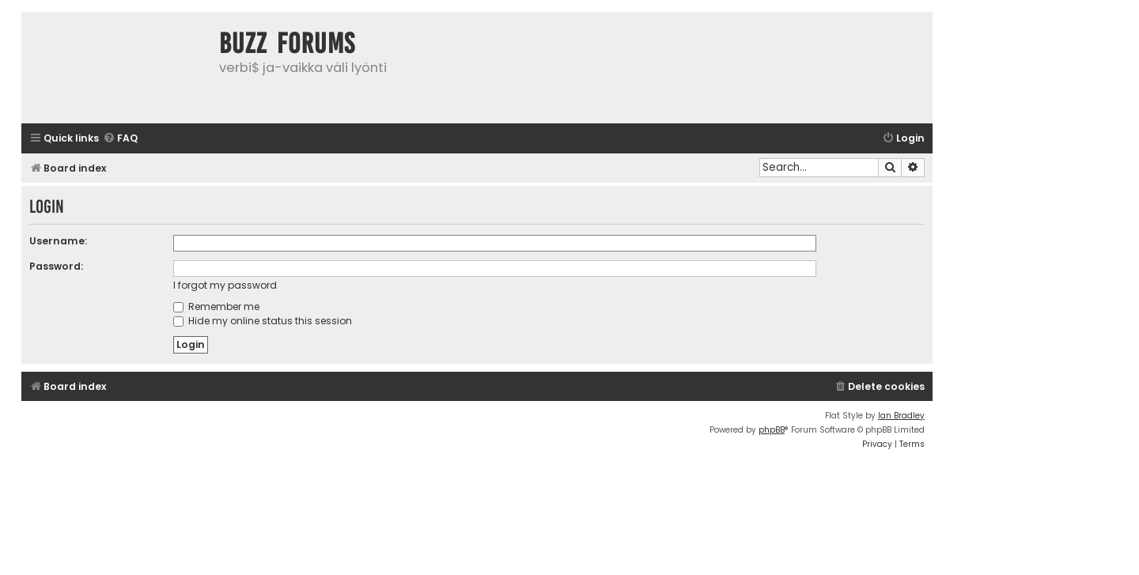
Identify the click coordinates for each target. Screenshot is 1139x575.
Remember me (216, 306)
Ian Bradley (901, 416)
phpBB (772, 430)
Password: (56, 266)
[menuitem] (120, 138)
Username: (58, 241)
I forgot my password (225, 285)
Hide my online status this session (262, 320)
